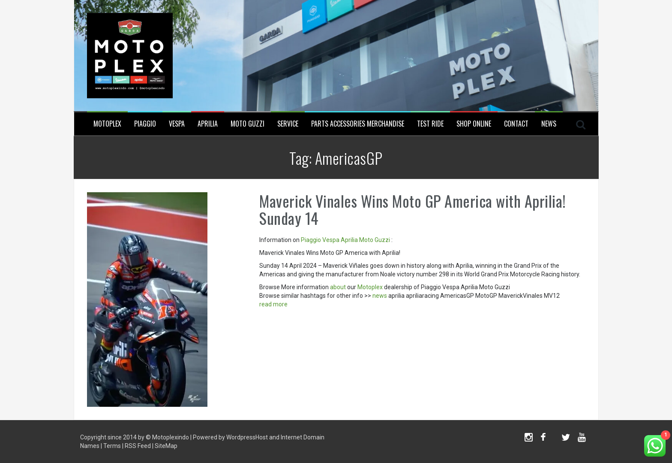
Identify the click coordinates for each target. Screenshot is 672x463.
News (548, 124)
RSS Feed (138, 445)
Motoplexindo (170, 437)
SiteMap (166, 445)
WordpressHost (247, 437)
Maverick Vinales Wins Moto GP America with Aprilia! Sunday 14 (412, 209)
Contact (516, 124)
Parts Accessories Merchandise (357, 124)
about (338, 287)
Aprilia (208, 124)
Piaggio (145, 124)
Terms (112, 445)
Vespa (177, 124)
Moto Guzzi (247, 124)
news (379, 295)
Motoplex (107, 124)
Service (287, 124)
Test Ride (430, 124)
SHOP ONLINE (473, 124)
